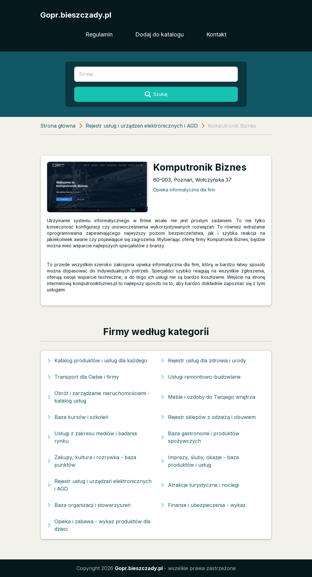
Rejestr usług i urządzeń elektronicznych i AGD (142, 126)
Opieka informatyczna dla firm (184, 189)
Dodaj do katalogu (159, 34)
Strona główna (57, 126)
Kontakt (216, 34)
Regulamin (99, 34)
